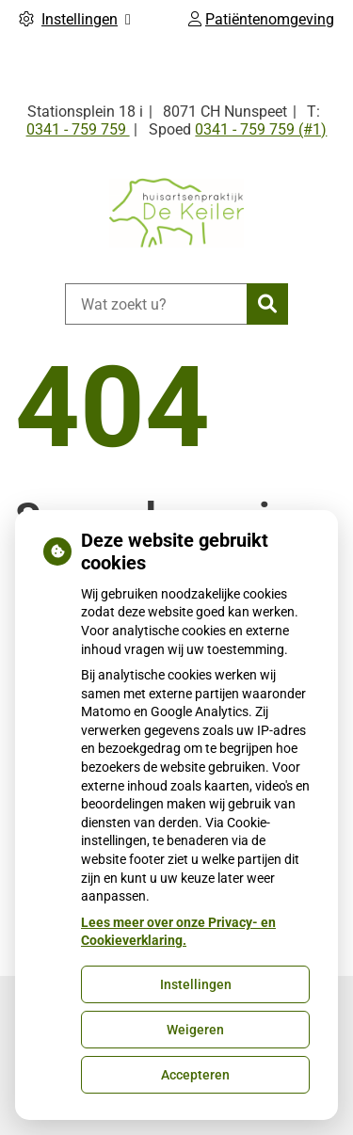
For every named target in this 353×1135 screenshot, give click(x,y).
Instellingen (196, 984)
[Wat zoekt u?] (156, 304)
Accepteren (195, 1074)
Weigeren (195, 1029)
